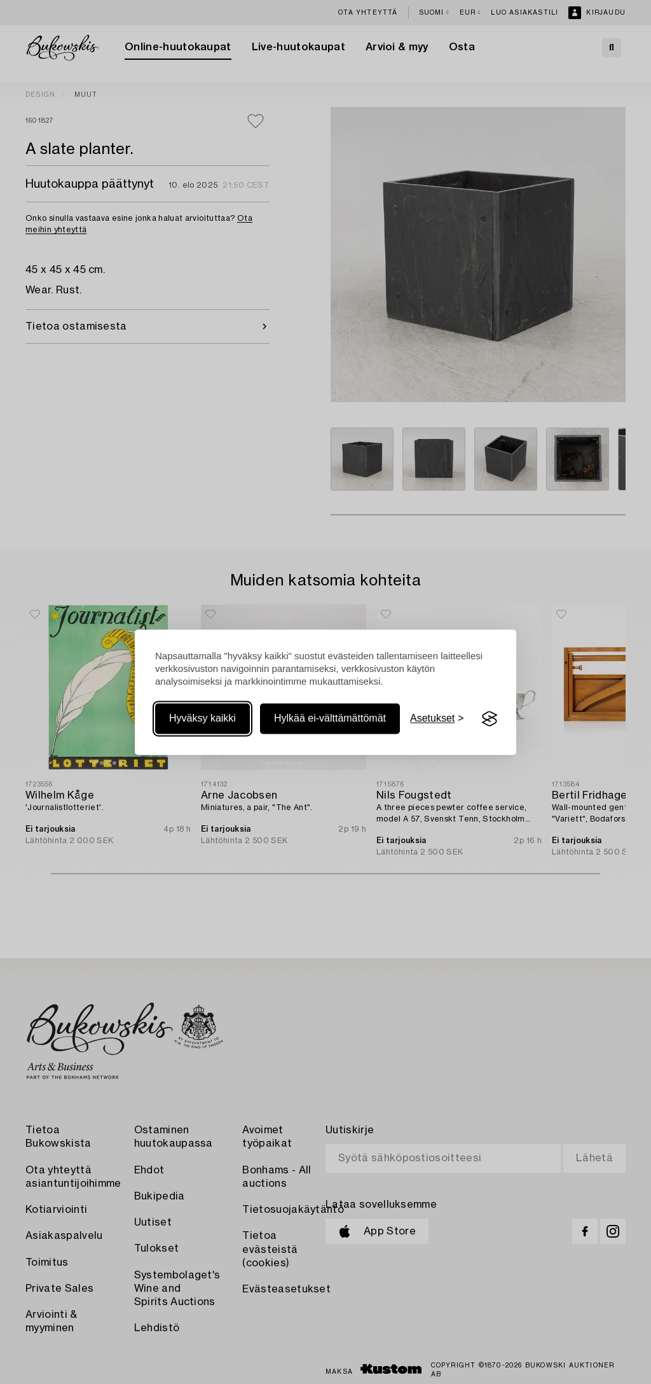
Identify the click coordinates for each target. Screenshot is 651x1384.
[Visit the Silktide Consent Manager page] (489, 719)
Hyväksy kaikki (202, 718)
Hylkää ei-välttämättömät (330, 718)
